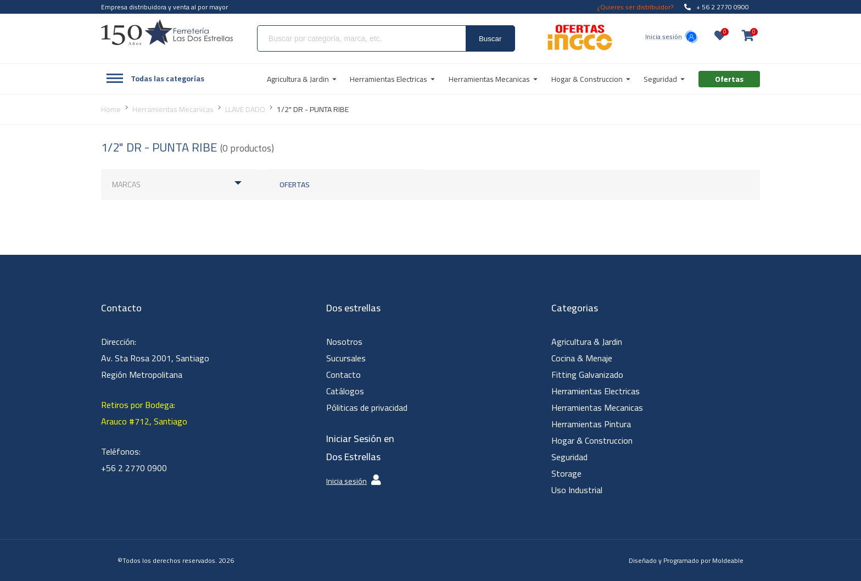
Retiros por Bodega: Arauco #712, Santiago (144, 412)
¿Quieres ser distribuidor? (635, 7)
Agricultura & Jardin (586, 341)
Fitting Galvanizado (587, 374)
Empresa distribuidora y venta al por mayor (164, 7)
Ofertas (294, 184)
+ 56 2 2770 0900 (716, 7)
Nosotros (344, 341)
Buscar (490, 39)
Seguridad (569, 457)
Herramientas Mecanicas (597, 407)
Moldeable (727, 560)
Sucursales (346, 358)
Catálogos (345, 391)
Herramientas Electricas (595, 391)
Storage (566, 473)
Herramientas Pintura (591, 424)
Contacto (343, 374)
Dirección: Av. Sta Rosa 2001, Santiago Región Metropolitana (155, 358)
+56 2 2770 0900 (134, 468)
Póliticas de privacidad (366, 407)
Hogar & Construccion (592, 440)
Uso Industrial (576, 490)
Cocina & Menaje (581, 358)
